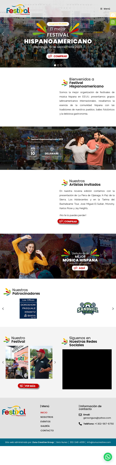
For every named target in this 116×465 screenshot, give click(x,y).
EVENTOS (45, 417)
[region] (58, 31)
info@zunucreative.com (99, 437)
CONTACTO (47, 426)
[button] (3, 31)
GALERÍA (45, 421)
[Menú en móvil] (105, 9)
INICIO (43, 408)
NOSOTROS (46, 412)
